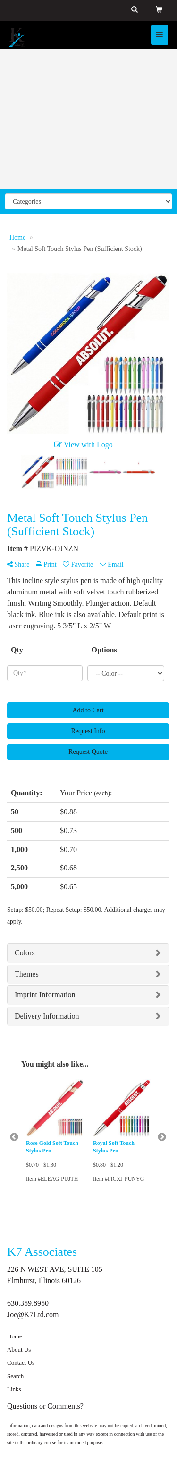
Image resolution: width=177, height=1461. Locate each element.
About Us (19, 1349)
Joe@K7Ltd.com (33, 1315)
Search (15, 1375)
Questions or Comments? (45, 1406)
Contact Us (20, 1362)
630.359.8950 (28, 1303)
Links (14, 1389)
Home (14, 1336)
